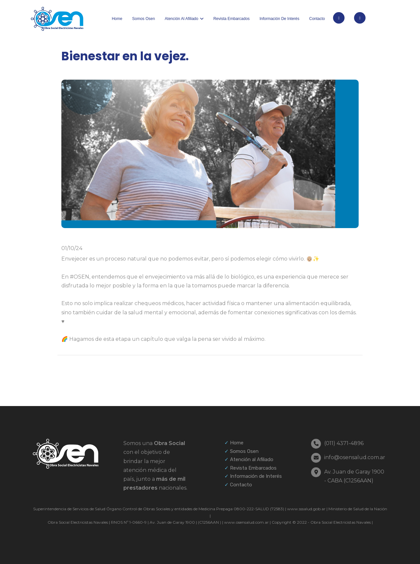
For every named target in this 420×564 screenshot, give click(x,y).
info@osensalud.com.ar (354, 457)
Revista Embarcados (231, 18)
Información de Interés (256, 476)
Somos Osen (143, 18)
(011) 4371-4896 (344, 443)
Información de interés (279, 18)
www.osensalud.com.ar (246, 522)
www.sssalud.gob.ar (306, 508)
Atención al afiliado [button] (181, 18)
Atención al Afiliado (251, 459)
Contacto (317, 18)
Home (117, 18)
